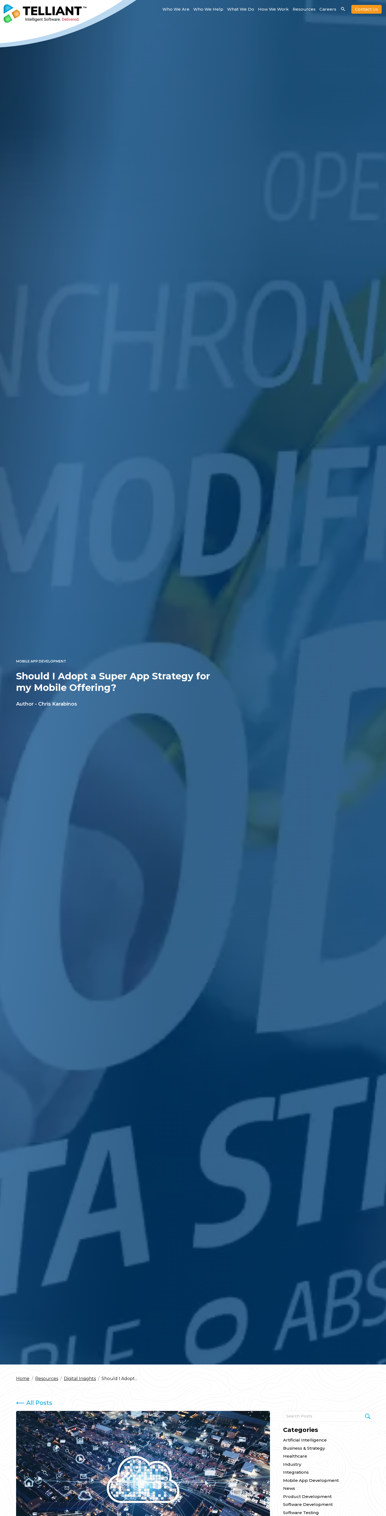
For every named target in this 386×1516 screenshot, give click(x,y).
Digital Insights (80, 1378)
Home (22, 1378)
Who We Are (175, 9)
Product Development (307, 1496)
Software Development (308, 1504)
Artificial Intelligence (305, 1440)
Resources (304, 9)
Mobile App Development (41, 661)
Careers (327, 9)
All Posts (34, 1403)
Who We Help (208, 9)
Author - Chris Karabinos (46, 704)
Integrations (296, 1472)
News (289, 1488)
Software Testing (301, 1512)
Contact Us (366, 9)
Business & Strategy (304, 1448)
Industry (292, 1464)
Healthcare (295, 1456)
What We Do (240, 9)
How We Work (273, 9)
